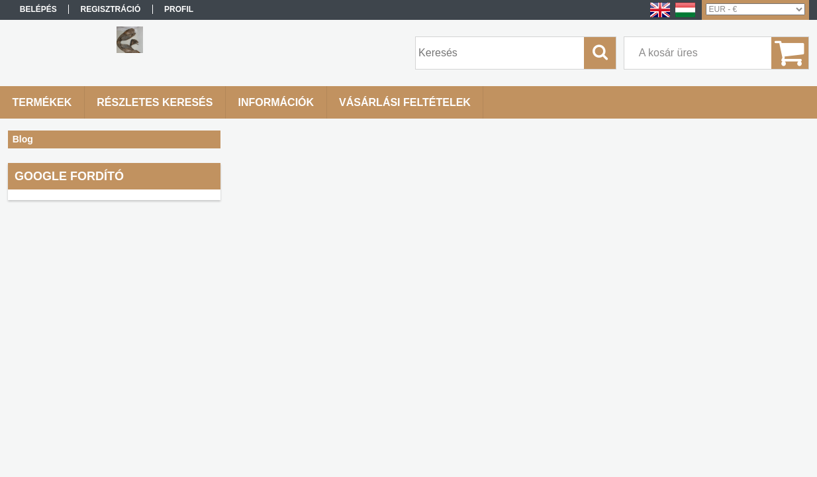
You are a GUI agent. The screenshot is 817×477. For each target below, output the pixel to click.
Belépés (38, 9)
